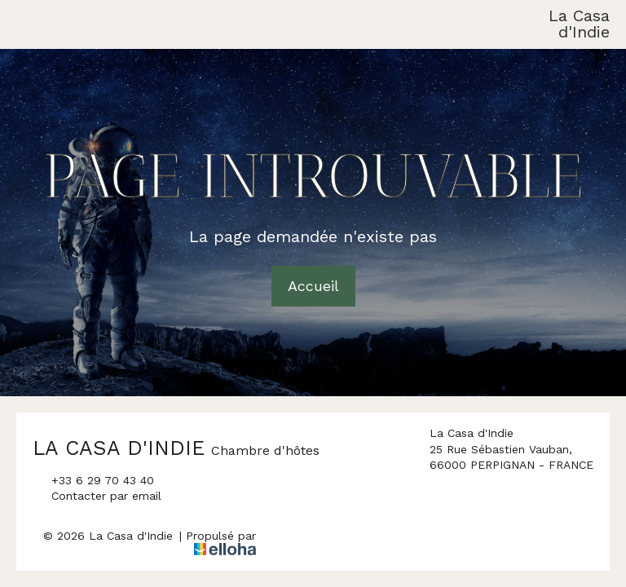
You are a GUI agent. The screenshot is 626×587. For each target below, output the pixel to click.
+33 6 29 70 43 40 (93, 481)
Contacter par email (97, 496)
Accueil (313, 285)
